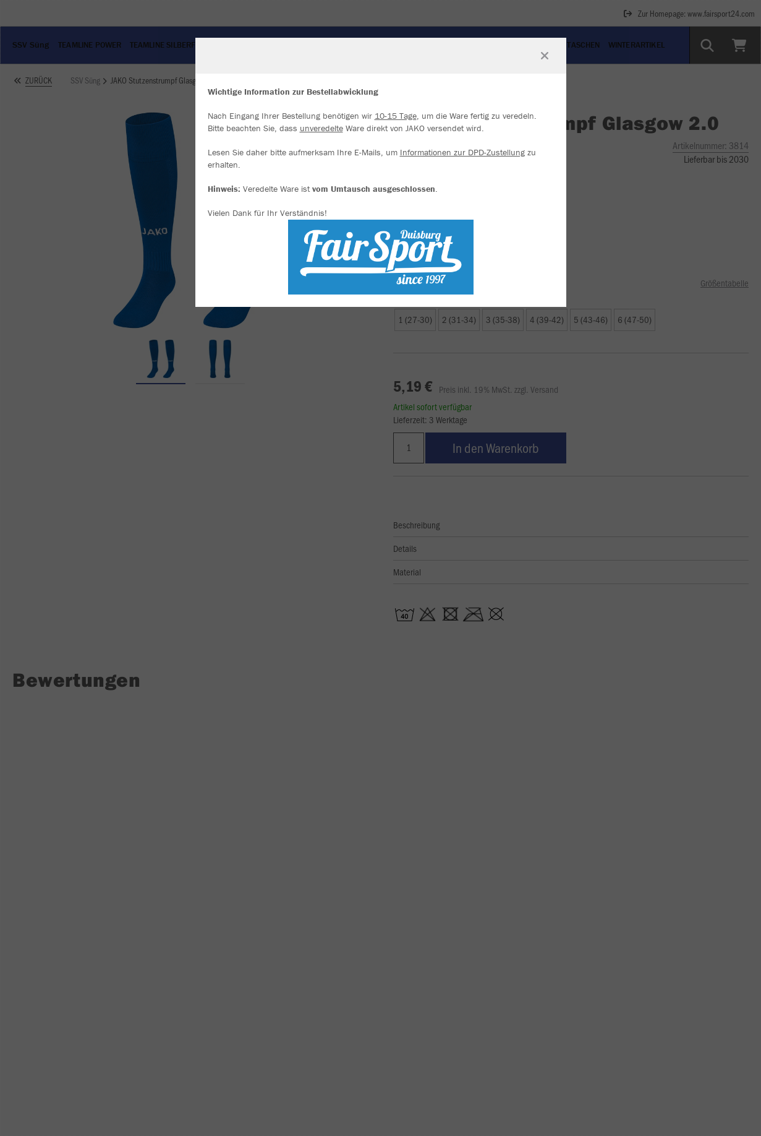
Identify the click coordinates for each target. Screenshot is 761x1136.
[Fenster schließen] (544, 55)
